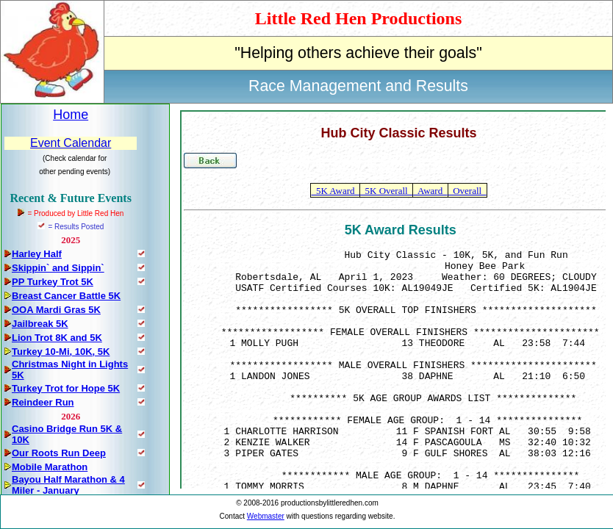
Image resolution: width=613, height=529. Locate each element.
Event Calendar (70, 143)
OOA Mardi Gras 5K (56, 309)
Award (430, 190)
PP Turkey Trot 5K (52, 281)
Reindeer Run (43, 402)
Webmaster (265, 516)
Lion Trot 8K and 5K (57, 337)
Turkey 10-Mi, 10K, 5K (61, 351)
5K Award (335, 190)
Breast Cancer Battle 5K (66, 295)
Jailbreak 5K (40, 323)
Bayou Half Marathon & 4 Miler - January (68, 485)
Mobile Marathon (49, 466)
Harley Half (37, 253)
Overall (467, 190)
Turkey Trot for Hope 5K (66, 388)
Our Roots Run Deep (59, 452)
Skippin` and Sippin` (58, 267)
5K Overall (386, 190)
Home (70, 114)
